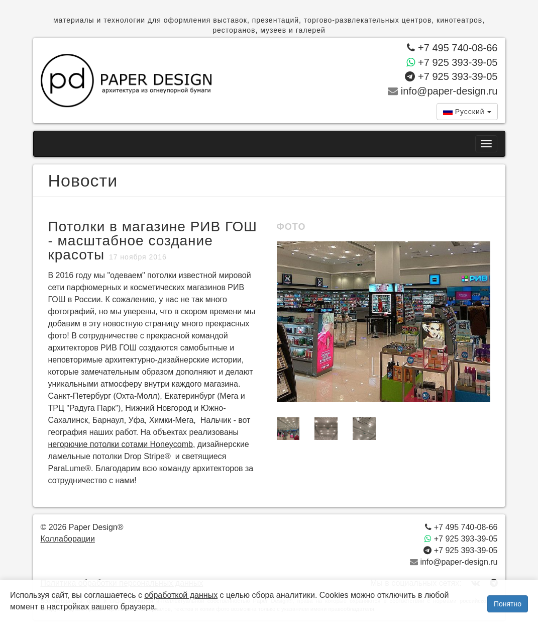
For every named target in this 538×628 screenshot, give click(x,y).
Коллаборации (68, 538)
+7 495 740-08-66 (452, 47)
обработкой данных (181, 595)
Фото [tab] (291, 227)
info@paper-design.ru (442, 91)
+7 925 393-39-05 (451, 61)
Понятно (507, 604)
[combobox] (467, 111)
